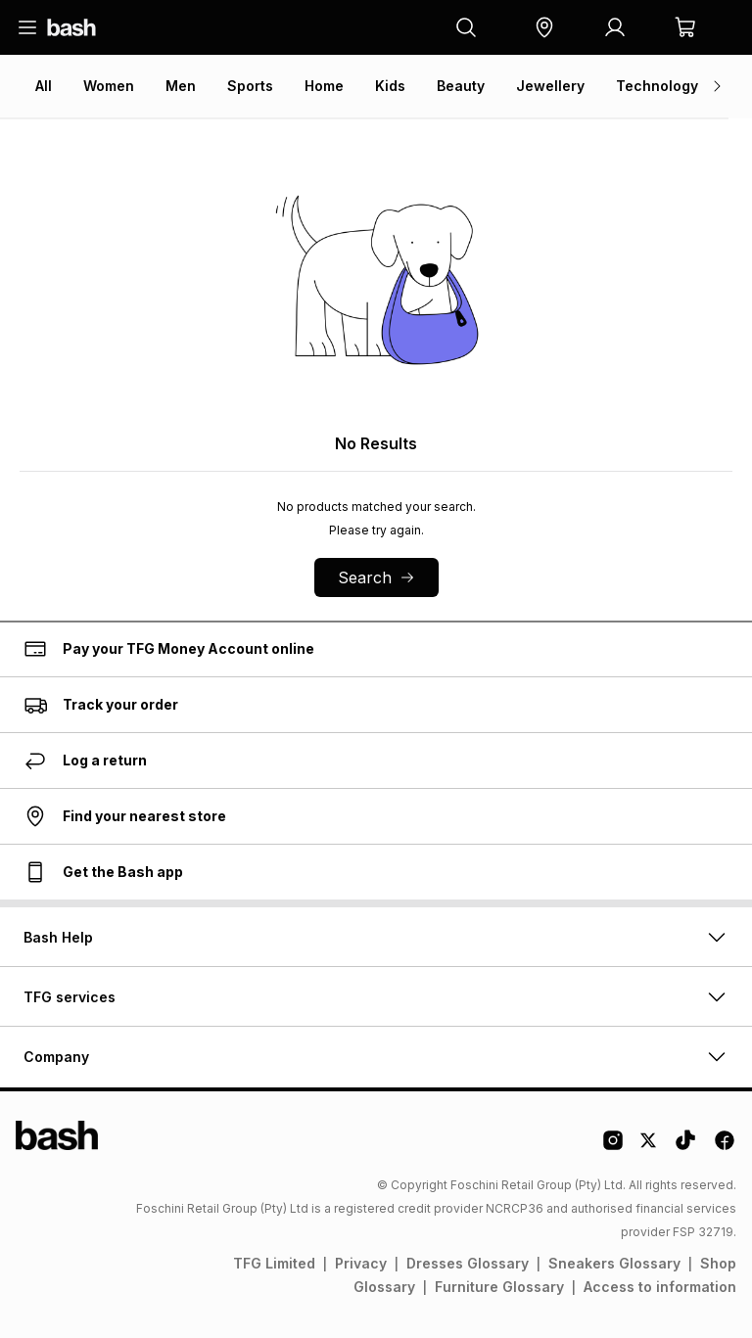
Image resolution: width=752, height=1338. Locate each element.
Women (108, 85)
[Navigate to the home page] (71, 27)
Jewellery (550, 85)
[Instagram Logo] (613, 1147)
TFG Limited (274, 1263)
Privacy (361, 1263)
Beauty (461, 85)
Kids (390, 85)
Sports (250, 85)
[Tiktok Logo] (685, 1147)
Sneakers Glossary (614, 1263)
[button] (544, 27)
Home (324, 85)
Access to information (660, 1286)
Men (180, 85)
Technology (657, 85)
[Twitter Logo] (649, 1147)
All (43, 85)
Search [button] (376, 577)
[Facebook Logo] (724, 1147)
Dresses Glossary (467, 1263)
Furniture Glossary (499, 1286)
